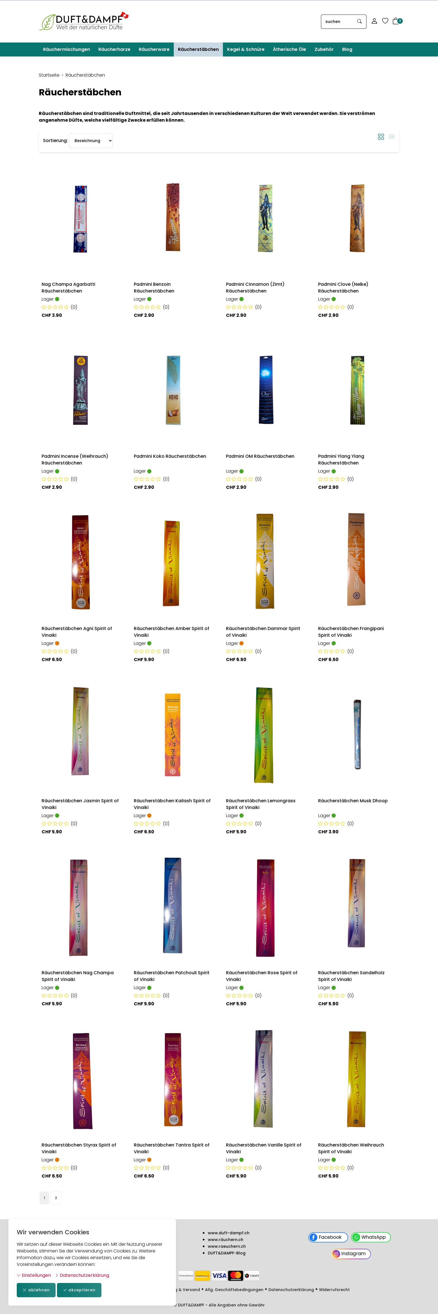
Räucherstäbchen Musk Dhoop (353, 801)
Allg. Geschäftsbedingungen (234, 1289)
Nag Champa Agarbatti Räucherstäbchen (68, 287)
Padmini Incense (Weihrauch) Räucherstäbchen (75, 459)
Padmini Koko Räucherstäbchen (170, 456)
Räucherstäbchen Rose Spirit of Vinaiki (261, 976)
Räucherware (154, 49)
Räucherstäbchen (198, 49)
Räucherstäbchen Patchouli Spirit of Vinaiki (172, 976)
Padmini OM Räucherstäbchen (260, 456)
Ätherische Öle (289, 49)
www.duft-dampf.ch (228, 1233)
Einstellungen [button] (34, 1275)
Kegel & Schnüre (246, 49)
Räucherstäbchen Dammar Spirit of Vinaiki (263, 631)
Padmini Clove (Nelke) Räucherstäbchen (343, 287)
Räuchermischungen (66, 49)
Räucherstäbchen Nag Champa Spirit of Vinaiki (78, 976)
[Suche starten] (359, 22)
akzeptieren (79, 1290)
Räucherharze (114, 49)
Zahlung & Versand (180, 1289)
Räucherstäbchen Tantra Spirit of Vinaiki (172, 1148)
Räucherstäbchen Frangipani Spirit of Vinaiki (351, 631)
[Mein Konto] (374, 21)
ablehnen (36, 1290)
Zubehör (324, 49)
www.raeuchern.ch (227, 1246)
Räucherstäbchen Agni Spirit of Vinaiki (77, 631)
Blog (347, 49)
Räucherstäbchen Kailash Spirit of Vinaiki (172, 804)
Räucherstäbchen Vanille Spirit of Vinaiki (263, 1148)
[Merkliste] (385, 21)
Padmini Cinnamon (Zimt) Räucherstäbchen (255, 287)
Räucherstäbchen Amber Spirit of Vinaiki (171, 631)
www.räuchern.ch (225, 1239)
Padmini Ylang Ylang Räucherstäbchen (341, 459)
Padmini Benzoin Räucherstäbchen (154, 287)
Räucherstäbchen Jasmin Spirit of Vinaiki (80, 804)
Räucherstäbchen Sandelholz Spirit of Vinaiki (351, 976)
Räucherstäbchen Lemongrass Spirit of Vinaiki (261, 804)
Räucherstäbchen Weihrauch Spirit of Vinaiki (351, 1148)
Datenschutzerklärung (82, 1275)
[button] (395, 21)
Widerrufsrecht (334, 1289)
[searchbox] (337, 22)
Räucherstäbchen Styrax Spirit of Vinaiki (79, 1148)
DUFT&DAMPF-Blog (227, 1253)
